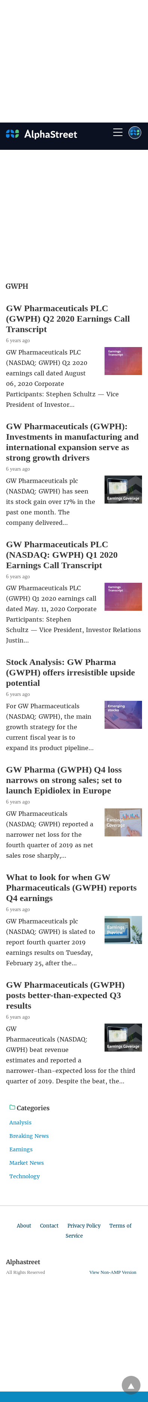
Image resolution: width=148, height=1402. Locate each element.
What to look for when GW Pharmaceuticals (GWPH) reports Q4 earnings (71, 887)
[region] (70, 60)
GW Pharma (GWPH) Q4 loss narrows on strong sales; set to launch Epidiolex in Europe (64, 780)
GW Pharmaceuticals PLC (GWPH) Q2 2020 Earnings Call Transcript (68, 318)
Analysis (20, 1122)
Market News (26, 1163)
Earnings (21, 1149)
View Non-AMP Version (112, 1272)
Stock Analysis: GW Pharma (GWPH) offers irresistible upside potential (70, 672)
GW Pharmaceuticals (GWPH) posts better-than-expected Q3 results (65, 995)
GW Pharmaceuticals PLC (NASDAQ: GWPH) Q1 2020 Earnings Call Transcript (62, 554)
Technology (24, 1176)
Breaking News (29, 1136)
